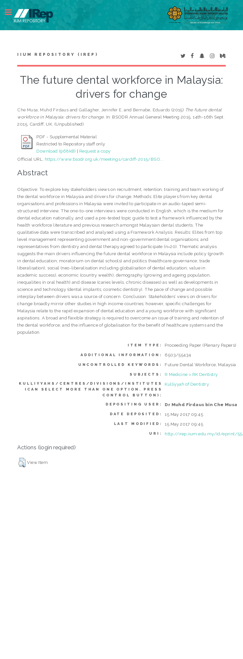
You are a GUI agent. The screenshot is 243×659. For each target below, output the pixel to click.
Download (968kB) (56, 151)
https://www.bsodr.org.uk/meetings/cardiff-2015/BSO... (104, 159)
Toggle (11, 12)
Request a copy (95, 151)
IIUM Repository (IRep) (57, 54)
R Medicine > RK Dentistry (191, 374)
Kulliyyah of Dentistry (187, 384)
